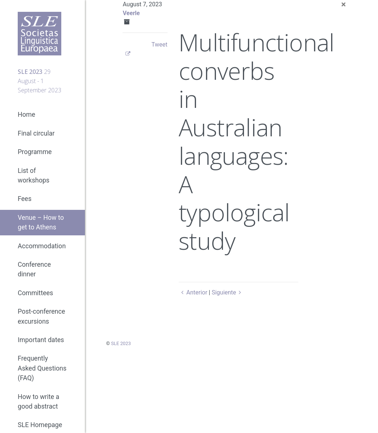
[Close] (343, 4)
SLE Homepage (40, 425)
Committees (35, 293)
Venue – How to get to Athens (41, 222)
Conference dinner (34, 269)
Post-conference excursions (41, 316)
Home (26, 114)
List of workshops (33, 175)
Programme (35, 152)
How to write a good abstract (38, 401)
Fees (24, 198)
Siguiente (228, 292)
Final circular (36, 133)
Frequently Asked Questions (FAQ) (42, 368)
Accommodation (42, 246)
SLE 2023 (121, 343)
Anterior (193, 292)
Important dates (41, 340)
